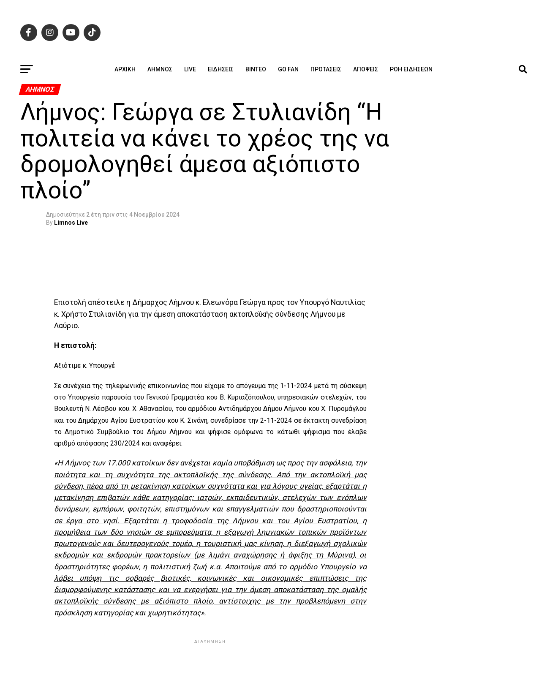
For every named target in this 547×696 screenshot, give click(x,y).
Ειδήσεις (221, 69)
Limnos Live (71, 222)
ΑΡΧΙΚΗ (125, 69)
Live (190, 69)
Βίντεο (255, 69)
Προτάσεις (325, 69)
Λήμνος (159, 69)
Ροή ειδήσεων (411, 69)
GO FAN (288, 69)
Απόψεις (365, 69)
